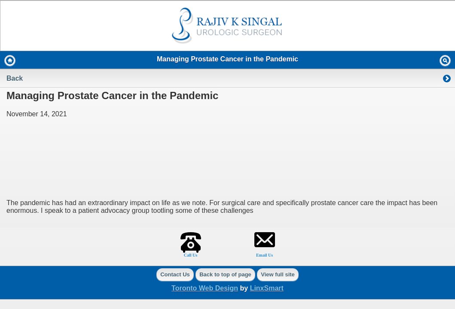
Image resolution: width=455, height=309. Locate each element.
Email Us (264, 255)
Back (14, 78)
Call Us (190, 255)
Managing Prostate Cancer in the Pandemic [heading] (227, 59)
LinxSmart (267, 288)
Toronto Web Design (204, 288)
